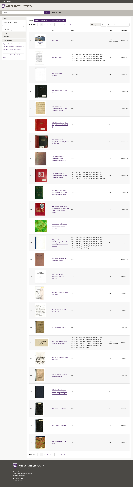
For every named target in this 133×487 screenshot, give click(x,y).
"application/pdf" (58, 20)
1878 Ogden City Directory (59, 327)
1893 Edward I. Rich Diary (59, 425)
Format (6, 37)
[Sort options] (118, 24)
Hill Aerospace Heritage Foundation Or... (12, 54)
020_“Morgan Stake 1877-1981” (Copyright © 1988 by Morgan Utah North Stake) (59, 192)
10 (67, 24)
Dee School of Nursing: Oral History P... (12, 49)
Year (5, 18)
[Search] (23, 12)
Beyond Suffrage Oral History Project (11, 44)
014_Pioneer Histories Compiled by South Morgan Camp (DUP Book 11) (59, 175)
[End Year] (16, 22)
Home (3, 1)
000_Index (55, 40)
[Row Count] (103, 24)
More (4, 57)
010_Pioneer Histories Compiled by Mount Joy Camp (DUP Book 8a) (60, 142)
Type (5, 33)
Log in (130, 1)
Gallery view (95, 24)
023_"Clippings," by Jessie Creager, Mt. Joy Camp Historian (59, 226)
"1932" (42, 20)
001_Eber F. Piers (57, 57)
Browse (9, 1)
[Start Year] (6, 22)
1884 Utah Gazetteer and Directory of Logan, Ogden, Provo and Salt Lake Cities (59, 392)
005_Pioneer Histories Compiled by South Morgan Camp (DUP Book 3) (59, 108)
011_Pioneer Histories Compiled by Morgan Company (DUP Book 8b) (59, 158)
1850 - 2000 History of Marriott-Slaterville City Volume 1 (58, 276)
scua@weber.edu (18, 478)
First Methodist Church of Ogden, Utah (11, 52)
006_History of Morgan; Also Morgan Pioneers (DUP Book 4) (60, 125)
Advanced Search (56, 12)
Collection (8, 40)
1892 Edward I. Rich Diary (59, 408)
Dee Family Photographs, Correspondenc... (13, 46)
